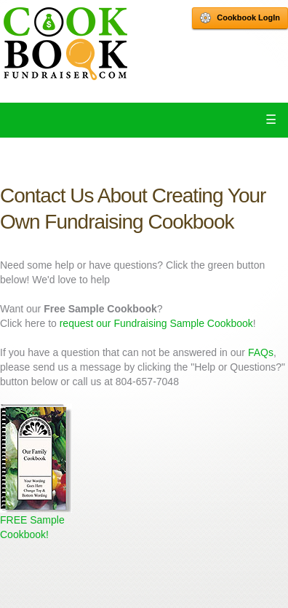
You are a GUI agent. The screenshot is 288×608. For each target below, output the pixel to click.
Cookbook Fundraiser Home (65, 43)
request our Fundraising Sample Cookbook (156, 323)
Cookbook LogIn (240, 18)
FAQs (260, 352)
